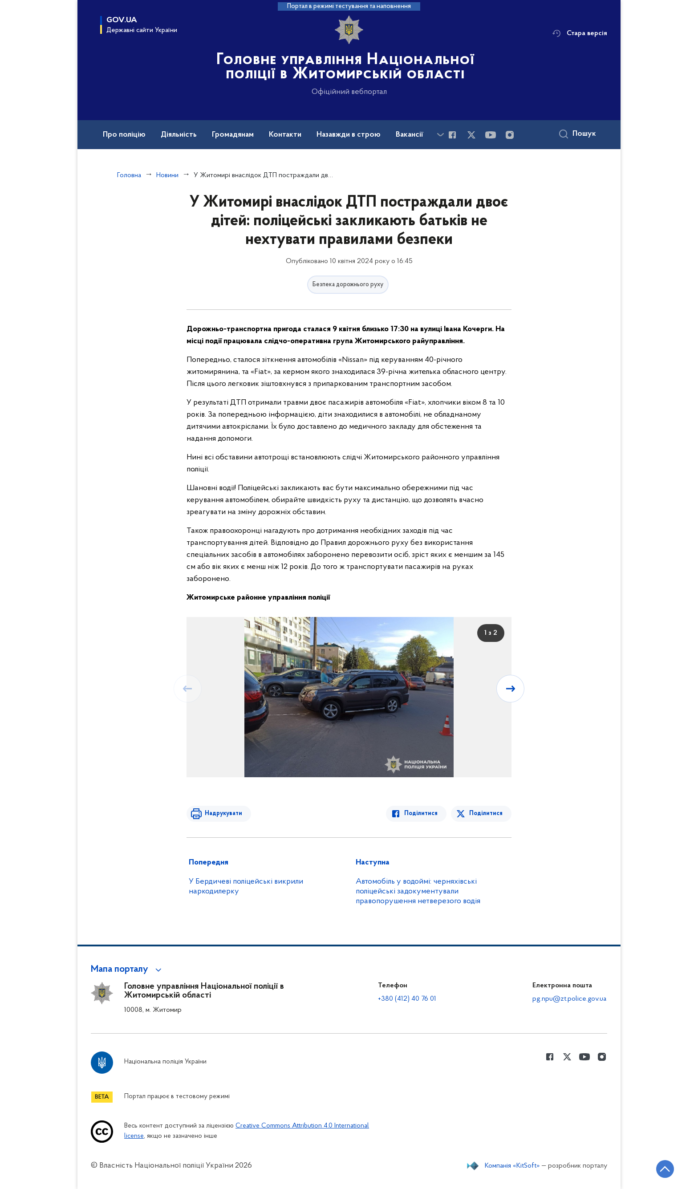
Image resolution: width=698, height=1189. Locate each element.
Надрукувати (223, 813)
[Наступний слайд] (510, 688)
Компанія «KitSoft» (512, 1165)
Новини (167, 175)
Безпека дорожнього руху (347, 284)
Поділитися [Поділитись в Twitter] (486, 813)
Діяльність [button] (179, 135)
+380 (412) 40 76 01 (407, 998)
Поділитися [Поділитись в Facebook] (421, 813)
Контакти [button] (285, 135)
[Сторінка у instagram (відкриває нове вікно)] (509, 135)
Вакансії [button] (409, 135)
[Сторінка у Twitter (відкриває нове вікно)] (471, 135)
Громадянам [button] (233, 135)
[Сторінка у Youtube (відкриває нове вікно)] (490, 135)
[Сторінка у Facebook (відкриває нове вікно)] (452, 135)
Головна (129, 175)
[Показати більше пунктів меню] (440, 134)
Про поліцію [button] (124, 135)
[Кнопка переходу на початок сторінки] (665, 1169)
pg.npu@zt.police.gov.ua (569, 998)
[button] (127, 969)
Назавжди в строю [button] (349, 135)
